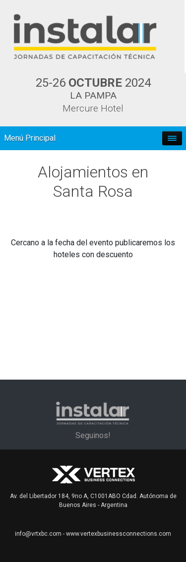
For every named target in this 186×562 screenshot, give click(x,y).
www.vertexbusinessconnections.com (118, 533)
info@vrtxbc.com (38, 533)
